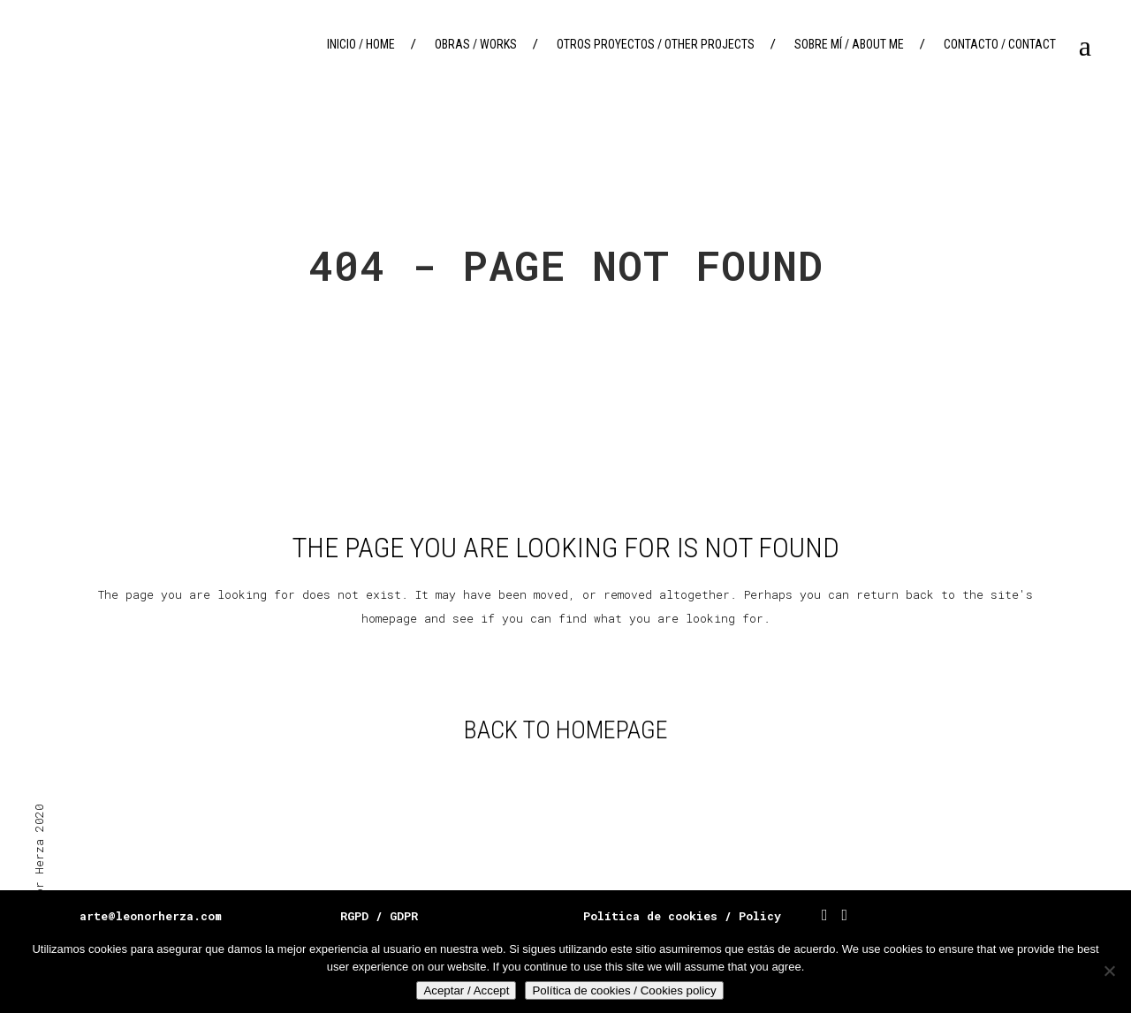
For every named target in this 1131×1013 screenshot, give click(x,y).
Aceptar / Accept (466, 990)
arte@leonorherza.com (151, 916)
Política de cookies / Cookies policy (624, 990)
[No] (1109, 970)
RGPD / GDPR (379, 916)
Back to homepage (566, 730)
